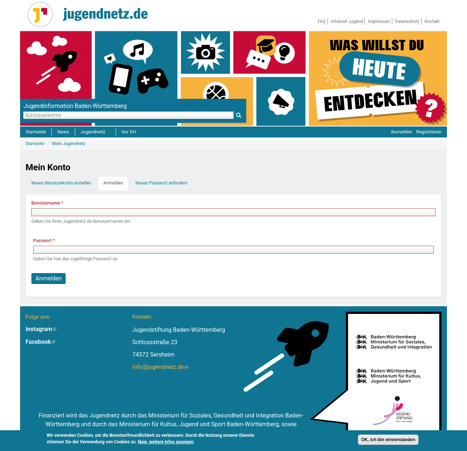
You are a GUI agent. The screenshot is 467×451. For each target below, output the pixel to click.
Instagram (41, 329)
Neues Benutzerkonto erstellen (61, 183)
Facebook (40, 341)
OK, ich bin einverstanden (388, 439)
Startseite (36, 132)
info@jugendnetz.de (160, 366)
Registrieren (428, 132)
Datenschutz (407, 21)
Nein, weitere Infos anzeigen (166, 441)
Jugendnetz (95, 132)
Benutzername (47, 203)
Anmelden (401, 132)
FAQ (322, 21)
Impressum (379, 21)
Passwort (44, 240)
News (63, 132)
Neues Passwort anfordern (161, 183)
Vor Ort (128, 132)
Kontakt (432, 21)
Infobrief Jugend (347, 21)
